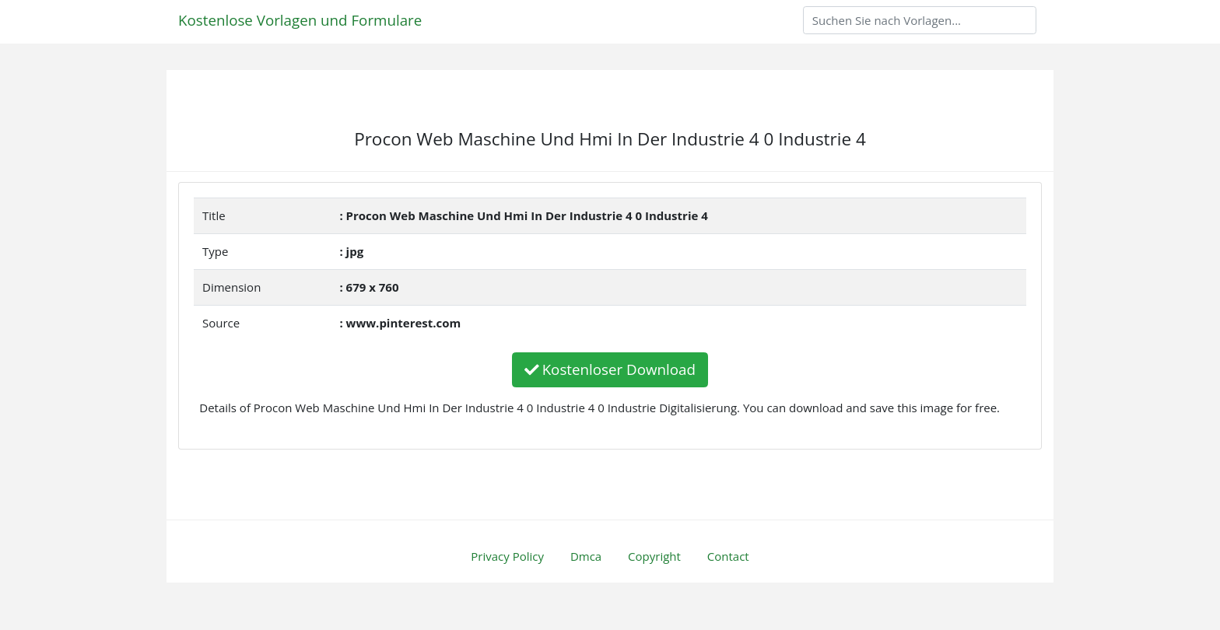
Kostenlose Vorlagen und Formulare (300, 20)
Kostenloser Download (610, 369)
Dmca (585, 556)
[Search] (919, 20)
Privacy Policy (507, 556)
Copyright (654, 556)
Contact (728, 556)
